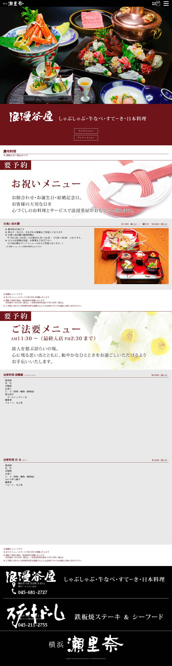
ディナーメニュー (86, 138)
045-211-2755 (32, 625)
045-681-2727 (32, 592)
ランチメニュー (86, 131)
